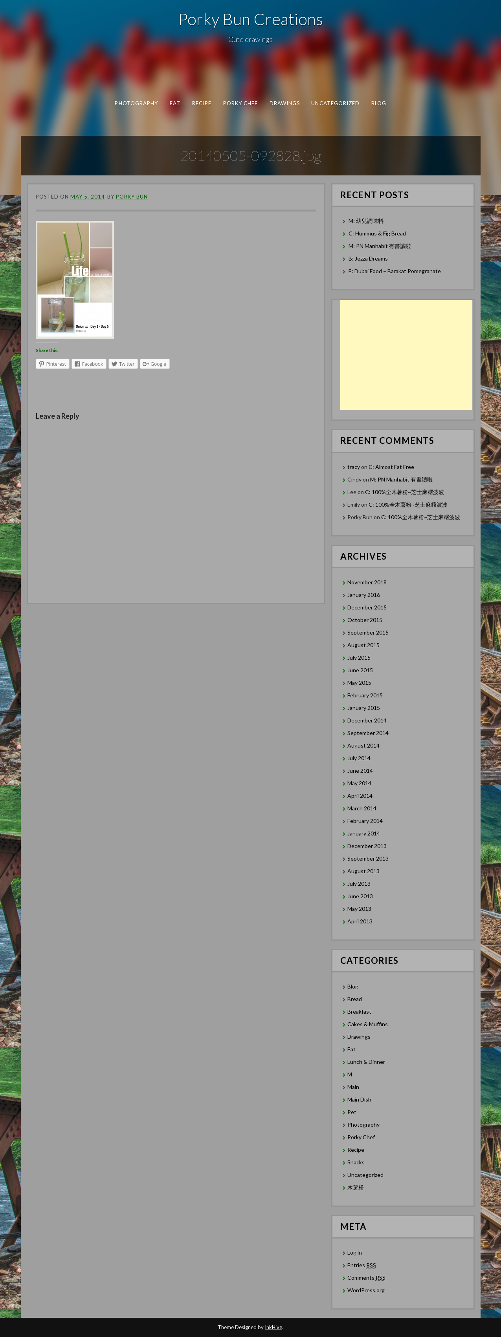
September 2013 (368, 858)
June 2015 (360, 670)
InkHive (273, 1327)
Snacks (356, 1162)
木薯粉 (355, 1187)
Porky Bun (132, 196)
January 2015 (363, 707)
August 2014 (363, 745)
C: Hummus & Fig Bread (378, 233)
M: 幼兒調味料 (366, 220)
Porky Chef (240, 103)
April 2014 (360, 795)
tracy (353, 466)
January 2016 (363, 594)
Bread (354, 999)
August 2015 (363, 645)
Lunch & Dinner (366, 1061)
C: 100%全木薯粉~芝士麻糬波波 (404, 492)
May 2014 (359, 783)
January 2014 (363, 833)
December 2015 (367, 607)
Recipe (201, 103)
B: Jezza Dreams (369, 258)
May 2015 (359, 682)
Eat (174, 103)
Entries (361, 1265)
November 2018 (367, 582)
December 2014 (367, 720)
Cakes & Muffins (367, 1024)
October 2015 (364, 620)
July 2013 (359, 883)
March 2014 (361, 808)
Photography (136, 103)
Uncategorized (335, 103)
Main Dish (359, 1099)
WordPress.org (366, 1290)
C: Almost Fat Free (391, 466)
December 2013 (367, 846)
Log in (354, 1252)
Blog (378, 103)
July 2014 (359, 758)
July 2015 (359, 657)
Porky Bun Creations (250, 19)
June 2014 (360, 770)
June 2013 (360, 896)
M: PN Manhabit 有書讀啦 (380, 246)
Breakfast (359, 1011)
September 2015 (368, 632)
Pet (351, 1112)
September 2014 (368, 733)
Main (353, 1086)
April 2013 (360, 921)
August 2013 (363, 871)
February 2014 (365, 820)
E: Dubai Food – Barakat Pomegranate (395, 271)
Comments (366, 1277)
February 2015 (365, 695)
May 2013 (359, 908)
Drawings (284, 103)
